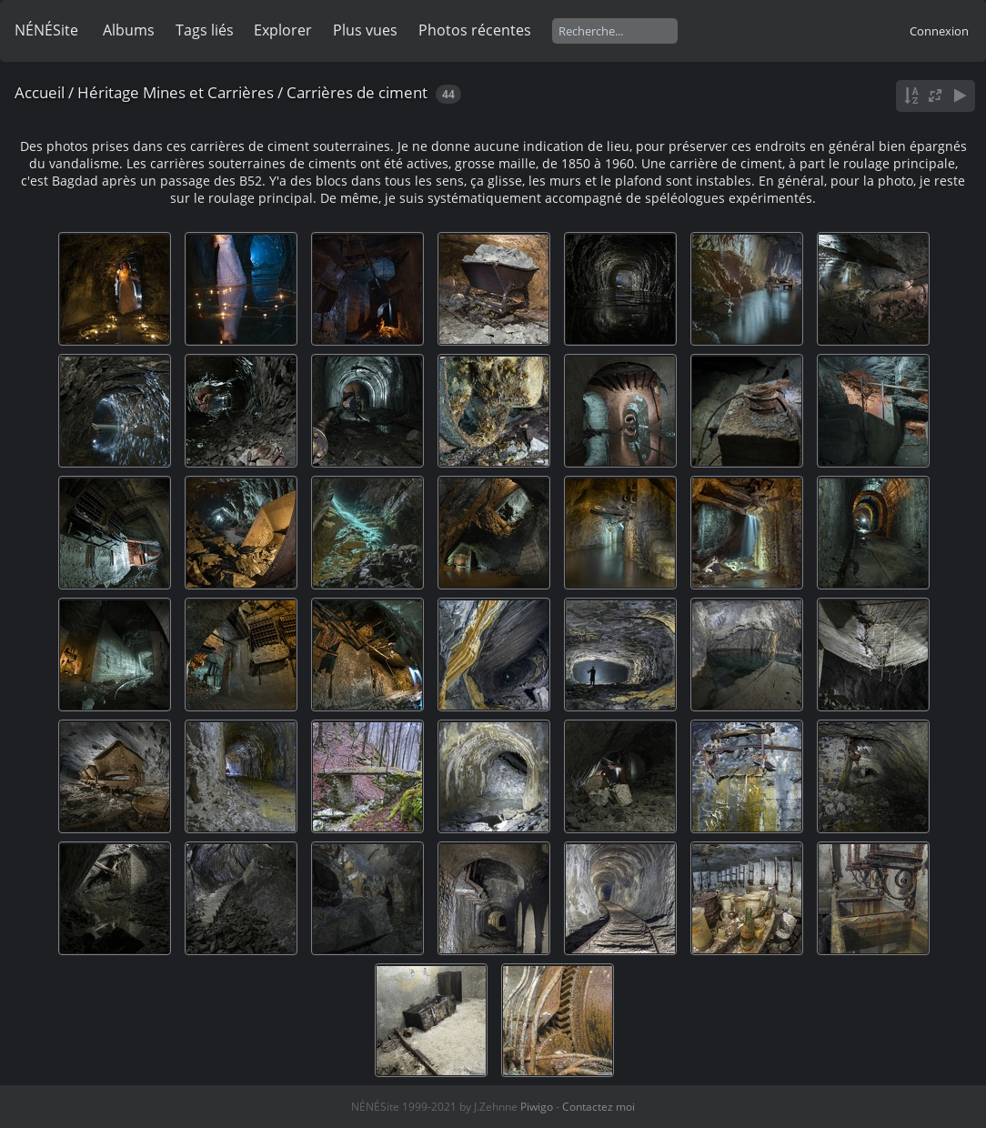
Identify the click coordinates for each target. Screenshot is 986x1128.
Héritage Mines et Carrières (175, 92)
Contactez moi (598, 1106)
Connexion (939, 31)
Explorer (283, 30)
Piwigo (536, 1106)
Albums (129, 30)
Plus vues (365, 30)
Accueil (40, 92)
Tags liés (205, 30)
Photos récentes (474, 30)
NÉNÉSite (46, 30)
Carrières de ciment (357, 92)
